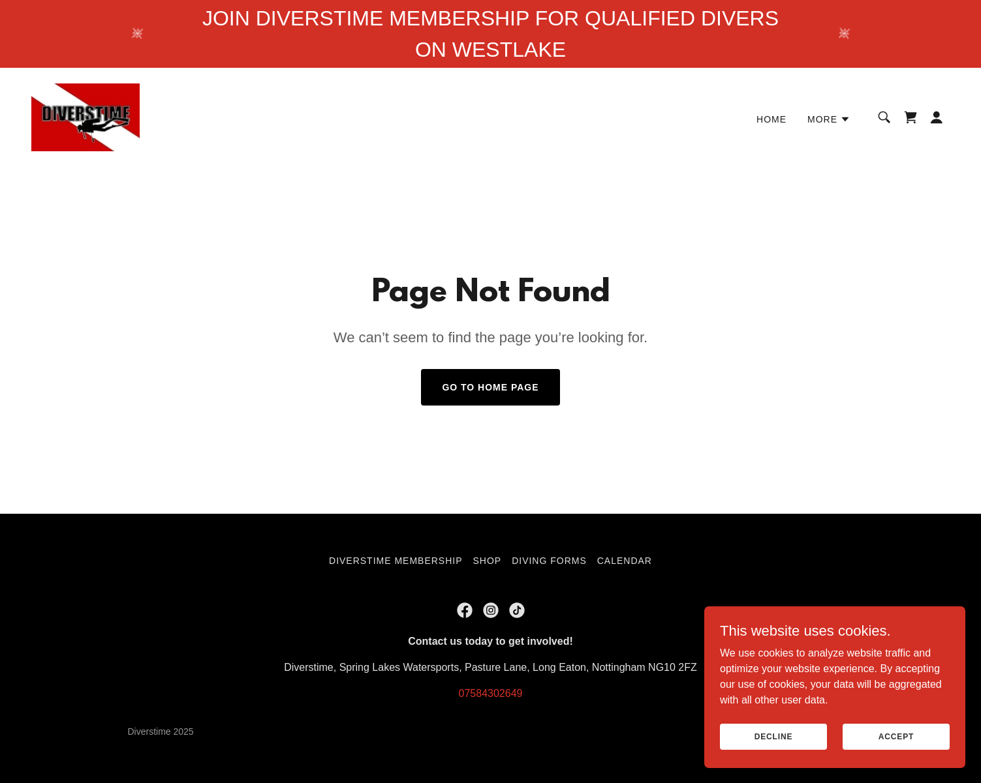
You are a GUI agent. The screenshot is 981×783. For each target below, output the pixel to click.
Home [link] (771, 119)
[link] (85, 116)
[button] (828, 119)
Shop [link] (487, 560)
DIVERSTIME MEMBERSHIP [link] (395, 560)
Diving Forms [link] (549, 560)
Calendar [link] (624, 560)
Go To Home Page (490, 387)
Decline (774, 736)
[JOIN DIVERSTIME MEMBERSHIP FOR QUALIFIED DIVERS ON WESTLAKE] (490, 34)
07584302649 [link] (491, 693)
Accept (896, 736)
